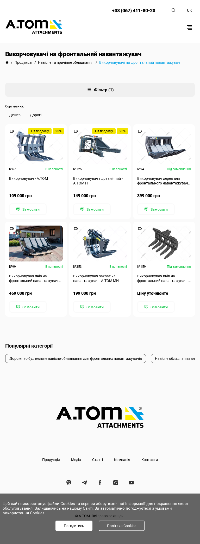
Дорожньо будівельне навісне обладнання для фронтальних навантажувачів (75, 358)
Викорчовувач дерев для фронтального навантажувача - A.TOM (163, 180)
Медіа (76, 460)
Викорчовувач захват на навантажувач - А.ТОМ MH (96, 278)
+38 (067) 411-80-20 (133, 10)
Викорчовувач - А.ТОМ (28, 178)
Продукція (51, 460)
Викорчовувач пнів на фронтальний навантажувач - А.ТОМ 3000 (162, 278)
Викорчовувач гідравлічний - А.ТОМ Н (98, 180)
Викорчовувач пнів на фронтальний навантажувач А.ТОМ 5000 (33, 278)
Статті (97, 460)
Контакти (149, 460)
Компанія (122, 460)
